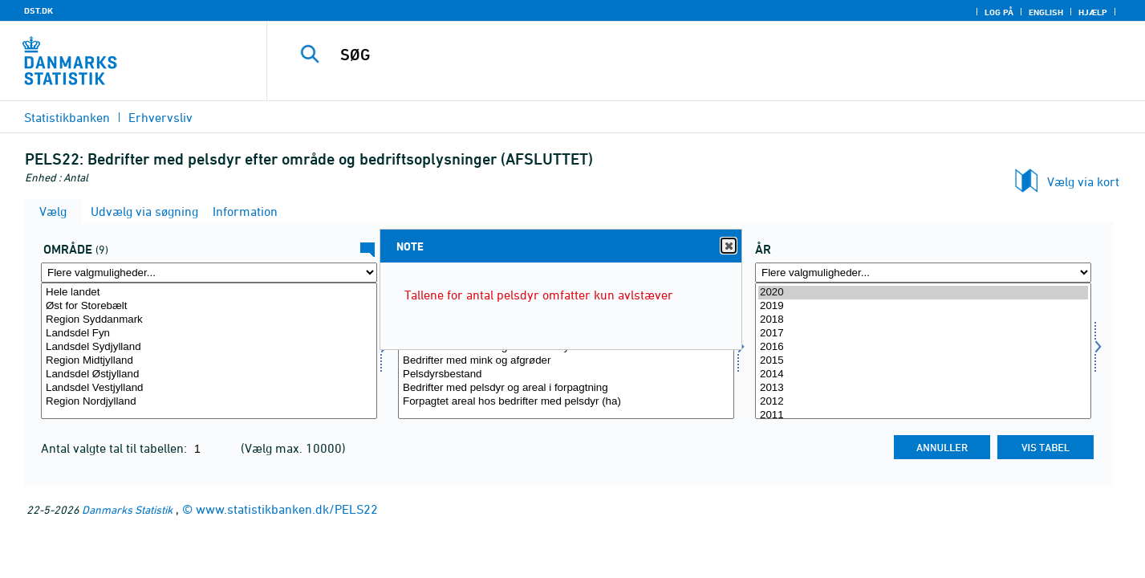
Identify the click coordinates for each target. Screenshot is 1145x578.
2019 (923, 306)
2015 (923, 361)
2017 (923, 333)
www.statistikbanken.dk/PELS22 (287, 509)
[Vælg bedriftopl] (566, 351)
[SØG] (680, 55)
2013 (923, 388)
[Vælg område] (209, 351)
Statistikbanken (67, 117)
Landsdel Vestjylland (209, 388)
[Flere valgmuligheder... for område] (209, 273)
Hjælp (1092, 12)
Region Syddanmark (209, 320)
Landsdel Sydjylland (209, 347)
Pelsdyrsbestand (566, 374)
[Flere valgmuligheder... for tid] (923, 273)
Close (728, 246)
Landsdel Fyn (209, 333)
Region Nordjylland (209, 402)
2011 (923, 415)
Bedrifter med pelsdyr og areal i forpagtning (566, 388)
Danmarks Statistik (127, 509)
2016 (923, 347)
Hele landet (209, 292)
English (1046, 12)
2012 (923, 402)
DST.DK (38, 10)
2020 (923, 292)
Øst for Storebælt (209, 306)
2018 (923, 320)
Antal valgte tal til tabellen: (115, 448)
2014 (923, 374)
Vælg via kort (1083, 181)
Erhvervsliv (160, 117)
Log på (999, 12)
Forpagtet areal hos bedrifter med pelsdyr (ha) (566, 402)
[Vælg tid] (923, 351)
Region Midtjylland (209, 361)
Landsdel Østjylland (209, 374)
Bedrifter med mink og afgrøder (566, 361)
